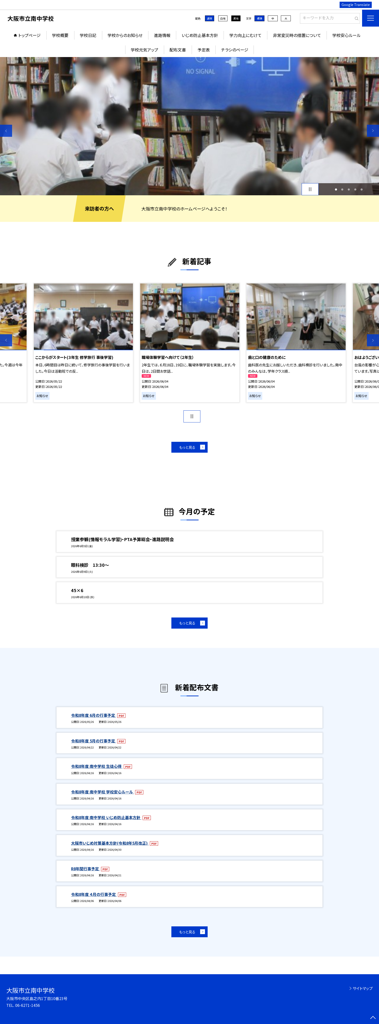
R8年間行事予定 (85, 868)
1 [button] (336, 189)
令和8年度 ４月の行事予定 (94, 894)
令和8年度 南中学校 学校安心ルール (102, 792)
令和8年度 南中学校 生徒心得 (97, 766)
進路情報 (162, 35)
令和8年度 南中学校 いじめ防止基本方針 (106, 817)
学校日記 (88, 35)
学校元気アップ (144, 50)
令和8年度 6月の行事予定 (93, 715)
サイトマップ (363, 988)
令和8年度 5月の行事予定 (93, 741)
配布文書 (177, 50)
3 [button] (349, 189)
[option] (189, 126)
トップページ (29, 35)
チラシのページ (234, 50)
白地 (223, 18)
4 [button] (355, 189)
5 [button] (362, 189)
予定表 (203, 50)
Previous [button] (6, 131)
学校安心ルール (346, 35)
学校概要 (60, 35)
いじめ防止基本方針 (200, 35)
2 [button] (342, 189)
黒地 (236, 18)
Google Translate (356, 4)
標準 (259, 18)
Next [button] (373, 131)
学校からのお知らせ (125, 35)
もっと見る (187, 447)
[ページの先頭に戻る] (373, 1018)
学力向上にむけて (245, 35)
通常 (209, 18)
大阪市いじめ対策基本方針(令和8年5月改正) (110, 843)
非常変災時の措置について (297, 35)
